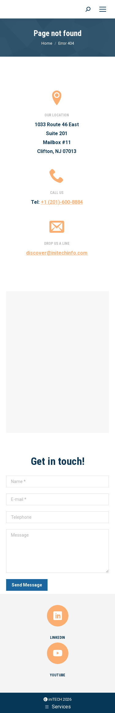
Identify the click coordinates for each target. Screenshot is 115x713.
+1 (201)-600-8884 (62, 202)
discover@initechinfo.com (56, 253)
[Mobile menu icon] (103, 9)
